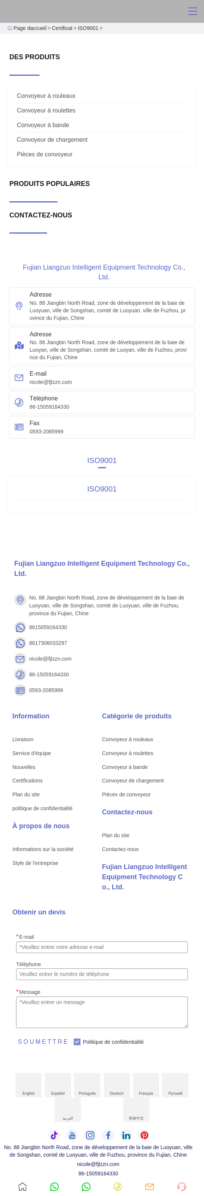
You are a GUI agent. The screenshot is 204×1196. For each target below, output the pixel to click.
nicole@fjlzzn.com (51, 382)
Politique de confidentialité (113, 1042)
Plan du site (26, 794)
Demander (181, 1180)
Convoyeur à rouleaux (46, 96)
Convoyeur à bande (43, 125)
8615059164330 (48, 627)
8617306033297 (48, 643)
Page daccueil (29, 28)
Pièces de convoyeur (45, 154)
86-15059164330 (49, 407)
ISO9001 (88, 28)
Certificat (62, 28)
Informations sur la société (42, 849)
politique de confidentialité (42, 808)
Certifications (27, 781)
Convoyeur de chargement (52, 139)
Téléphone (28, 964)
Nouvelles (23, 767)
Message (28, 992)
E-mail (25, 937)
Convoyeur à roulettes (46, 110)
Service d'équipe (31, 753)
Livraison (22, 739)
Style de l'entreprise (35, 863)
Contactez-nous (120, 849)
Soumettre (43, 1042)
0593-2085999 (46, 432)
